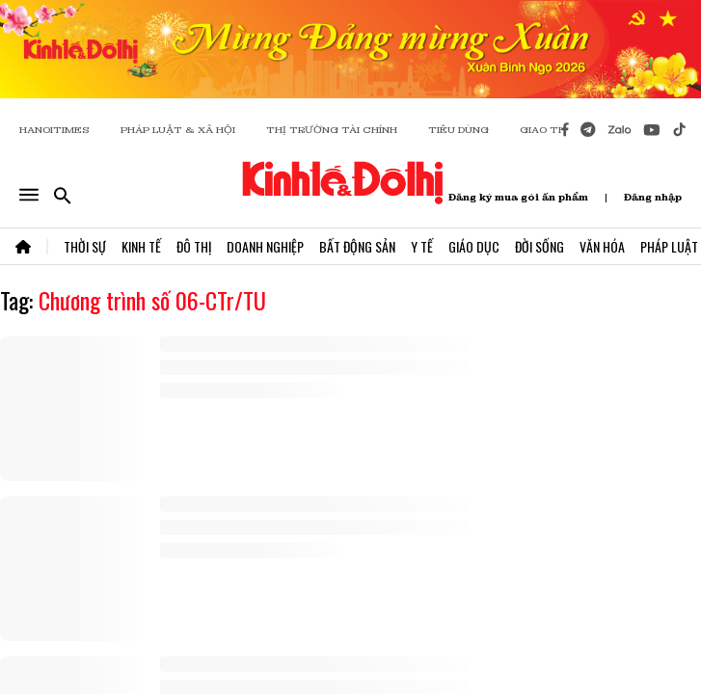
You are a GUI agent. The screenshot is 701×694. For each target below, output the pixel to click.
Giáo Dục (473, 246)
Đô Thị (193, 246)
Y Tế (422, 246)
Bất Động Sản (357, 246)
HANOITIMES (54, 129)
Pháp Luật (669, 246)
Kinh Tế (141, 246)
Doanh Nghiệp (265, 246)
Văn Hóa (602, 246)
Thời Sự (85, 246)
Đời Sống (539, 246)
